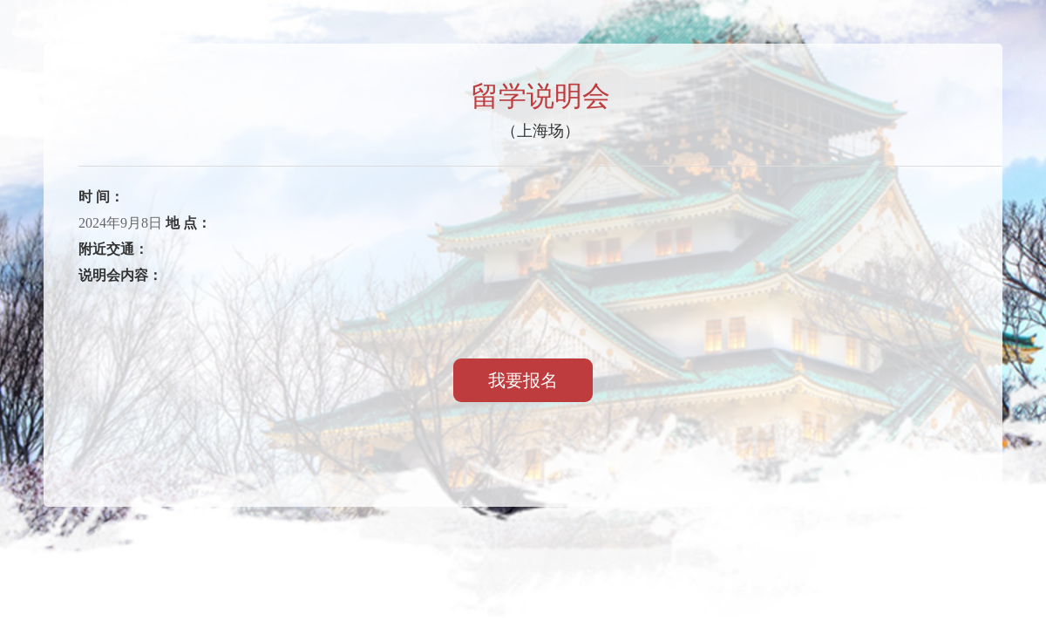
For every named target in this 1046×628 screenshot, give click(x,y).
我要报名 (523, 380)
